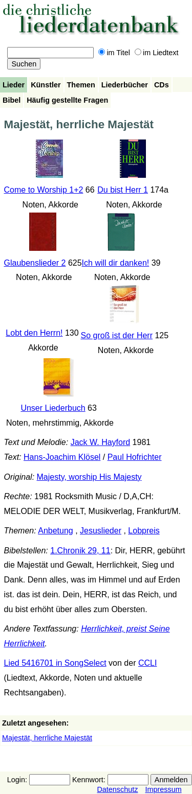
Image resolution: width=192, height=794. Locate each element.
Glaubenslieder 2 (35, 263)
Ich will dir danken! (116, 263)
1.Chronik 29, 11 (80, 550)
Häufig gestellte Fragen (67, 100)
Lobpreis (143, 530)
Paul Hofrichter (135, 457)
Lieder (14, 85)
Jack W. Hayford (100, 442)
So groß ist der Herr (117, 335)
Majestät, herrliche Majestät (47, 738)
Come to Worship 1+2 (43, 189)
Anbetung (55, 530)
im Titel (114, 53)
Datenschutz (117, 789)
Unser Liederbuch (52, 408)
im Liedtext (157, 53)
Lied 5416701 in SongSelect (55, 663)
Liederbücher (124, 85)
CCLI (147, 663)
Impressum (163, 789)
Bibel (11, 100)
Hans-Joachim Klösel (62, 457)
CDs (161, 85)
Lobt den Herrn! (34, 333)
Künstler (45, 85)
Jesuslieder (100, 530)
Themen (81, 85)
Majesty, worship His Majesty (89, 477)
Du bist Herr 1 (122, 189)
